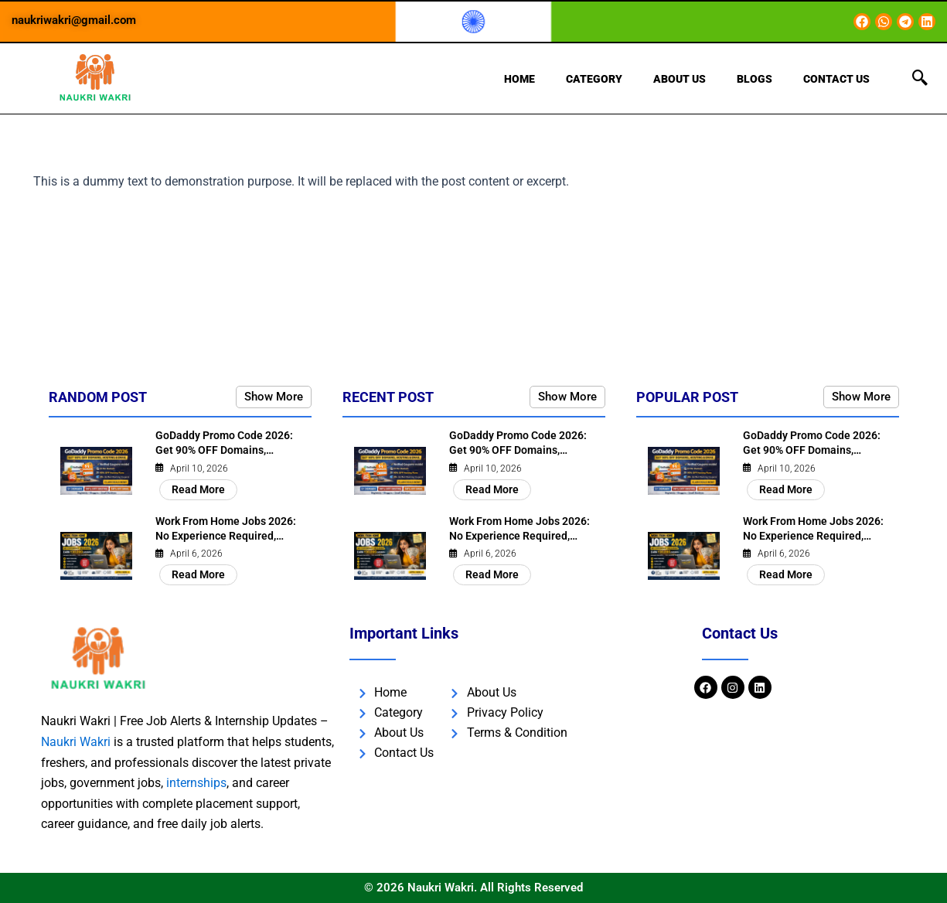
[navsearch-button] (919, 78)
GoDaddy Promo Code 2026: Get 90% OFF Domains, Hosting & (224, 452)
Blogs (754, 79)
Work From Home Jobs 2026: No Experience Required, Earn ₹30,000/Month (225, 537)
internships (196, 782)
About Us (679, 79)
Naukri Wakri (76, 742)
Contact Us (836, 79)
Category (594, 79)
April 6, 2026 (196, 554)
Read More (198, 490)
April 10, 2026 (199, 469)
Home (519, 79)
